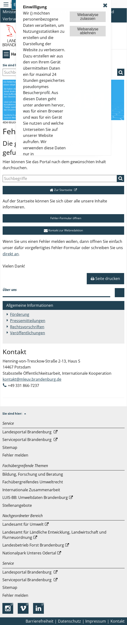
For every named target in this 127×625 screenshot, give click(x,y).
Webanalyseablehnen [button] (87, 31)
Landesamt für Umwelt (23, 524)
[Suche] (60, 178)
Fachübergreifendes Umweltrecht (32, 482)
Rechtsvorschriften (27, 326)
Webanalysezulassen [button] (87, 17)
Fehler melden (15, 455)
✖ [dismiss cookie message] (105, 5)
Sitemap (9, 447)
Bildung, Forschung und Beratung (32, 474)
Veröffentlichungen (27, 332)
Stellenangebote (17, 505)
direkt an (11, 254)
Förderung (19, 314)
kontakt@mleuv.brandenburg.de (32, 379)
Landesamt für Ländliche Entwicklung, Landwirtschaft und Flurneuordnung (54, 535)
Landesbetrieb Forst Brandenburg (33, 545)
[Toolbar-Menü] (5, 4)
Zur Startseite (61, 190)
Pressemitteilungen (27, 320)
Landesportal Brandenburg (27, 432)
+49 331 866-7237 (23, 385)
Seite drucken (105, 278)
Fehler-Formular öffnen (63, 218)
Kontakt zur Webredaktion (63, 230)
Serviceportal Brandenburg (27, 439)
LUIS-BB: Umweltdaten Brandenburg (35, 497)
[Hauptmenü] (5, 54)
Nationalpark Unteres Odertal (29, 553)
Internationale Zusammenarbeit (31, 489)
